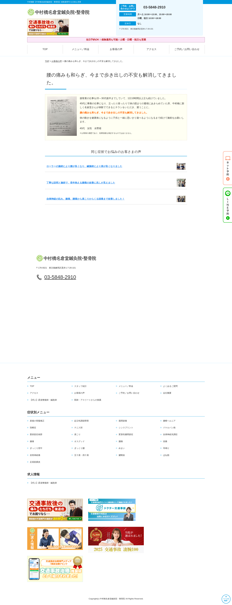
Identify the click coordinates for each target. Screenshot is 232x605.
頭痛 (165, 441)
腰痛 (121, 441)
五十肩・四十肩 (81, 455)
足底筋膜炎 (35, 462)
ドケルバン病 (169, 427)
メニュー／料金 (80, 49)
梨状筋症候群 (36, 434)
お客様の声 (116, 49)
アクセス (151, 49)
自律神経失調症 (170, 434)
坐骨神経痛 (35, 455)
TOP (45, 49)
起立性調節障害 (81, 421)
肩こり (77, 434)
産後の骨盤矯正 (37, 421)
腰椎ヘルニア (169, 421)
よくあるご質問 (170, 386)
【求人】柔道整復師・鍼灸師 (43, 400)
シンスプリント (126, 427)
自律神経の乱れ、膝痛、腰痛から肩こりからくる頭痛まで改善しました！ (85, 199)
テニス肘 (78, 427)
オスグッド (79, 441)
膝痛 (32, 441)
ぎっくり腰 (79, 448)
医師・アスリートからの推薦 (87, 400)
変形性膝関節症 (126, 434)
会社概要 (167, 393)
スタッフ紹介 (80, 386)
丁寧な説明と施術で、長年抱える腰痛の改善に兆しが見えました (80, 182)
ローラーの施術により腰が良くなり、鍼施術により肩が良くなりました (84, 166)
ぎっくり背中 (36, 448)
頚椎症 (33, 427)
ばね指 (166, 455)
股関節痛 (123, 421)
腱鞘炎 (122, 455)
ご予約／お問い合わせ (186, 49)
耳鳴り (166, 448)
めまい (122, 448)
